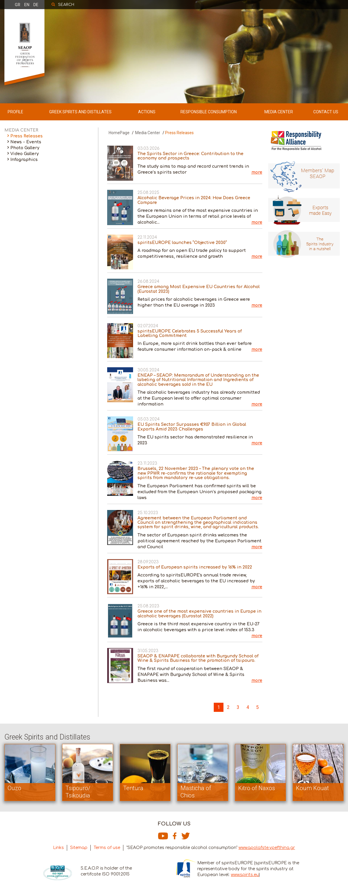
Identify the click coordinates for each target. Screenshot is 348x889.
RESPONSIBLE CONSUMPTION (208, 111)
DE (35, 4)
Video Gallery (24, 154)
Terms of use (107, 847)
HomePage (119, 132)
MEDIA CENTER (278, 111)
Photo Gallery (24, 148)
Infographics (24, 159)
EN (26, 4)
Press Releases (26, 136)
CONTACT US (325, 111)
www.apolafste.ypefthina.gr (266, 847)
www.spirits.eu (245, 875)
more (256, 172)
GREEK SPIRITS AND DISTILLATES (80, 111)
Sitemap (78, 847)
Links (58, 847)
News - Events (25, 142)
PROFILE (15, 111)
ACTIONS (146, 111)
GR (17, 4)
